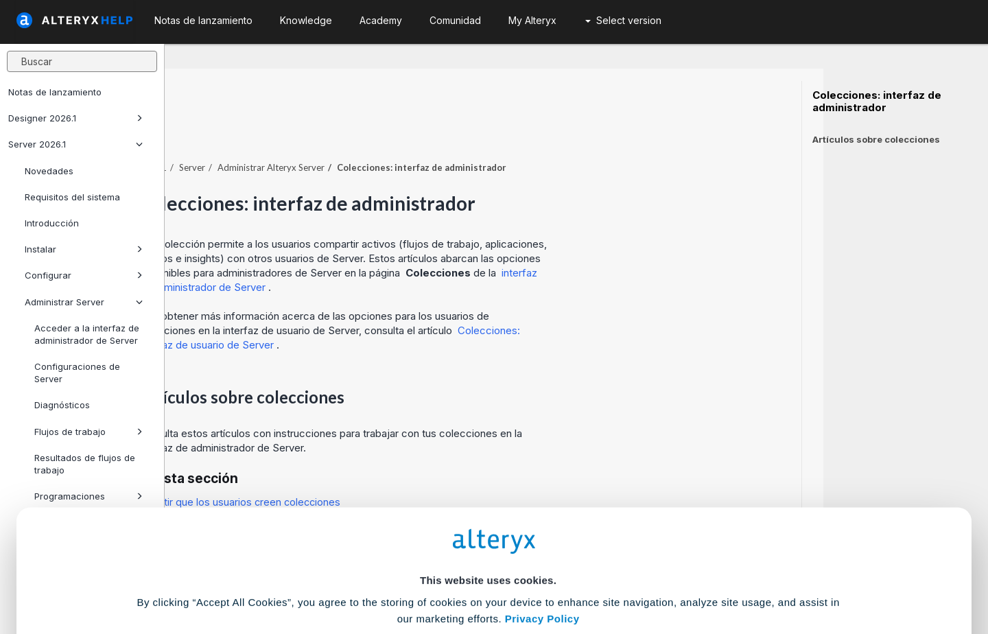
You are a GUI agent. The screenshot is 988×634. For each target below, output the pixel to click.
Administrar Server (84, 301)
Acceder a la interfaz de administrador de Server (86, 334)
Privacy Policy (542, 495)
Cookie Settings (488, 533)
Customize (599, 573)
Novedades (49, 170)
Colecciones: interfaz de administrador (876, 101)
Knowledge (306, 20)
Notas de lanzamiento (55, 91)
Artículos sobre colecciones (876, 139)
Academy (381, 20)
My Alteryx (532, 20)
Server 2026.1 (75, 144)
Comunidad (455, 20)
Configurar (84, 275)
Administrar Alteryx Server (435, 129)
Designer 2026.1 (75, 118)
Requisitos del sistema (72, 196)
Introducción (52, 223)
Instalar (84, 249)
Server (357, 129)
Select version (623, 20)
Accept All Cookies (390, 573)
